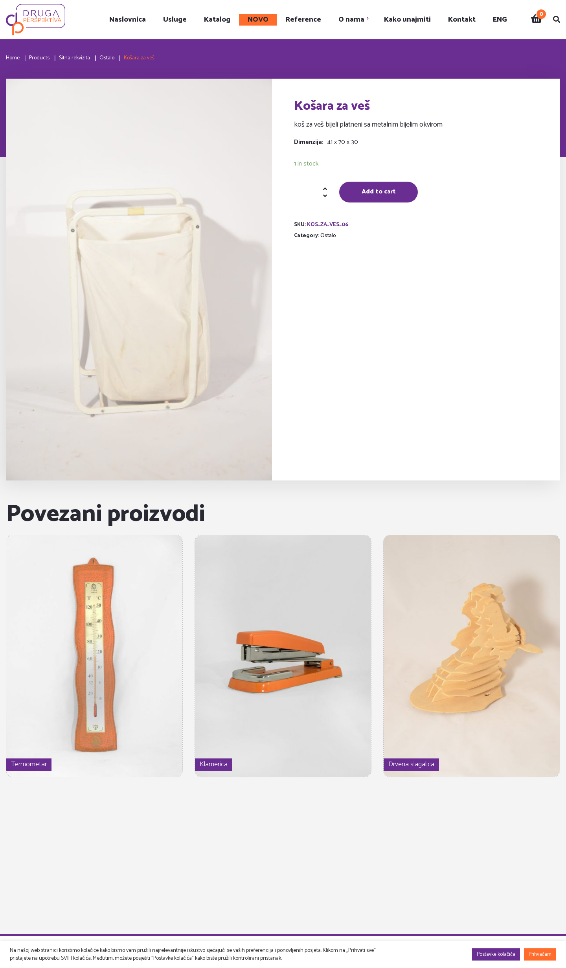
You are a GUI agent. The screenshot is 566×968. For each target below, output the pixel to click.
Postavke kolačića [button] (496, 954)
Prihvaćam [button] (540, 954)
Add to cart (379, 191)
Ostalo (328, 235)
